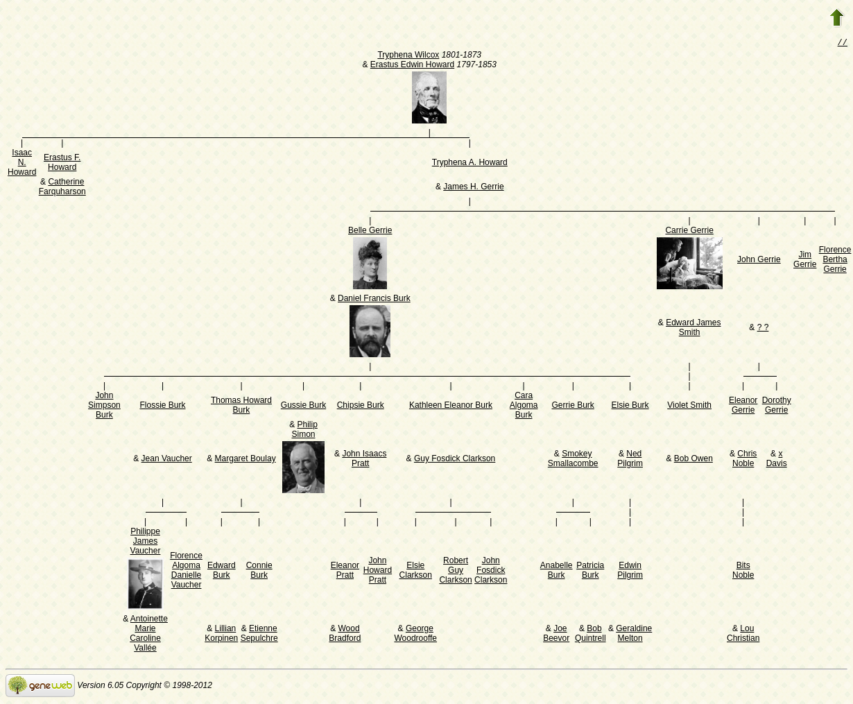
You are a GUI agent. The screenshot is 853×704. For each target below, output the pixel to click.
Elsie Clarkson (415, 571)
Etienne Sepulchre (259, 634)
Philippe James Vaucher (145, 542)
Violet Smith (689, 406)
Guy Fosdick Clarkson (454, 460)
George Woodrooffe (415, 634)
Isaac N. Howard (22, 163)
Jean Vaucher (166, 460)
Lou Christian (743, 634)
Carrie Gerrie (689, 232)
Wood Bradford (345, 634)
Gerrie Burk (573, 406)
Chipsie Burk (360, 406)
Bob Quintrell (590, 634)
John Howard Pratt (377, 571)
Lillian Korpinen (221, 634)
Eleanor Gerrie (743, 406)
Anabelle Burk (556, 571)
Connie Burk (259, 571)
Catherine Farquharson (62, 188)
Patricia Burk (590, 571)
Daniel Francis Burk (374, 299)
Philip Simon (305, 430)
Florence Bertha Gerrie (835, 260)
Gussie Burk (303, 406)
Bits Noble (743, 571)
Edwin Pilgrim (630, 571)
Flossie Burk (162, 406)
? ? (763, 329)
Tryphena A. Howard (470, 164)
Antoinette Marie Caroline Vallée (149, 634)
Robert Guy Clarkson (455, 571)
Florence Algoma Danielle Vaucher (186, 571)
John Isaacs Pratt (364, 460)
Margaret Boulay (245, 460)
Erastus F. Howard (62, 163)
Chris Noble (744, 460)
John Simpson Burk (104, 406)
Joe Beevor (556, 634)
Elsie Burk (630, 406)
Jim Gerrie (804, 261)
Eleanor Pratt (345, 571)
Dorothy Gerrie (776, 406)
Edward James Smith (693, 328)
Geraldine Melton (634, 634)
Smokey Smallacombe (573, 460)
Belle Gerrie (370, 232)
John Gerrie (759, 261)
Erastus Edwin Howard (412, 66)
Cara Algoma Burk (524, 406)
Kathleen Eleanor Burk (450, 406)
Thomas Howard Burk (241, 406)
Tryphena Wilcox (408, 56)
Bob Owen (693, 460)
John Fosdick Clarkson (490, 571)
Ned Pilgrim (630, 460)
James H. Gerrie (473, 188)
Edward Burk (221, 571)
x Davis (776, 460)
